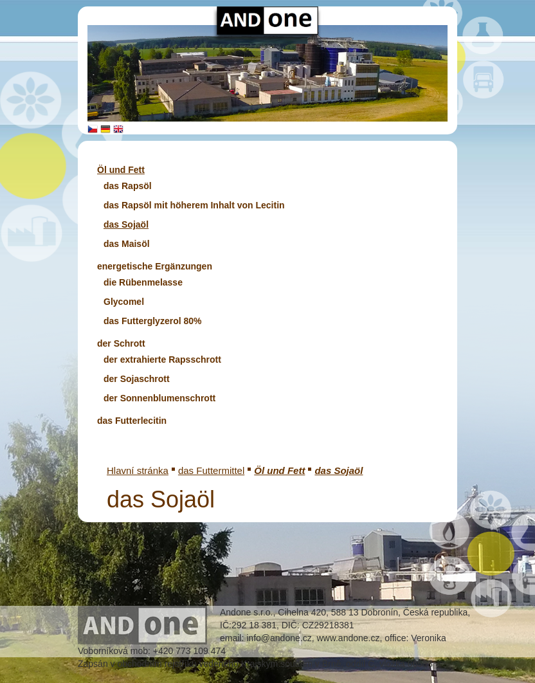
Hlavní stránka (137, 470)
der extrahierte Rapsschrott (162, 359)
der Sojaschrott (137, 379)
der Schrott (121, 343)
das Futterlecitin (132, 420)
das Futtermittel (211, 470)
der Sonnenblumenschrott (159, 398)
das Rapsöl (128, 186)
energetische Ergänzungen (154, 266)
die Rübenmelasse (143, 282)
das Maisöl (127, 244)
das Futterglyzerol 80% (153, 321)
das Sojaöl (126, 224)
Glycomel (124, 301)
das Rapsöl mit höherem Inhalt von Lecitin (194, 205)
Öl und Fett (121, 170)
